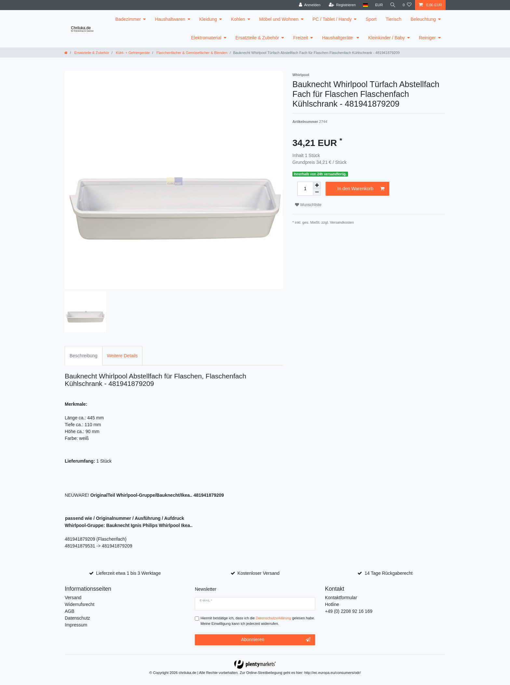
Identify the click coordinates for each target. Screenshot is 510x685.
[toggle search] (392, 5)
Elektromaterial (206, 37)
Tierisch (394, 19)
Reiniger (427, 37)
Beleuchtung (423, 19)
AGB (69, 611)
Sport (371, 19)
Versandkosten (342, 222)
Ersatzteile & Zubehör (257, 37)
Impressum (76, 624)
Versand (73, 597)
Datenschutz (77, 618)
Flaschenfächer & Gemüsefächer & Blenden (191, 53)
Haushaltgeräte (338, 37)
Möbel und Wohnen (279, 19)
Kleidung (208, 19)
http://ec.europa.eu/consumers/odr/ (332, 673)
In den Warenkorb (360, 189)
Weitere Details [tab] (122, 355)
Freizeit (300, 37)
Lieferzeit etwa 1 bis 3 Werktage (128, 573)
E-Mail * (206, 600)
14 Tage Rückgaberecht (389, 573)
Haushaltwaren (170, 19)
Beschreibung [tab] (84, 355)
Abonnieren (275, 640)
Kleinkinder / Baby (386, 37)
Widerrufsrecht (79, 604)
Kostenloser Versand (258, 573)
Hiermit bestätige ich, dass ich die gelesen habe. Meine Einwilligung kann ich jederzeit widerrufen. (258, 621)
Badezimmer (128, 19)
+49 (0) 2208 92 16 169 (348, 611)
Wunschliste (308, 205)
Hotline (332, 604)
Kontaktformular (341, 597)
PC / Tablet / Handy (332, 19)
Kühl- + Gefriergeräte (132, 53)
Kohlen (238, 19)
